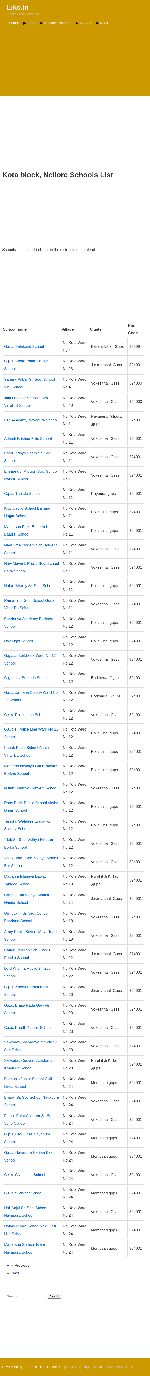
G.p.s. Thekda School (22, 494)
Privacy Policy (12, 1367)
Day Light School (18, 641)
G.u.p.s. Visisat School (23, 1193)
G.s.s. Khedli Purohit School (28, 1027)
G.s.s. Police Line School (25, 715)
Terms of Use (34, 1367)
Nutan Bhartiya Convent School (30, 788)
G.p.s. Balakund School (24, 346)
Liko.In (18, 7)
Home (14, 23)
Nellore (86, 23)
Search (54, 1296)
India (31, 23)
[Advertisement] (75, 61)
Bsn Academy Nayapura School (31, 420)
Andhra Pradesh (57, 23)
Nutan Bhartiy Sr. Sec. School (29, 586)
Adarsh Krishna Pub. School (28, 438)
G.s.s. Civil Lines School (24, 1175)
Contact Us (55, 1367)
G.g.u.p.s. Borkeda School (26, 678)
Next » (16, 1273)
